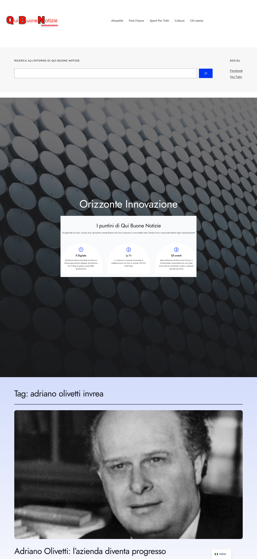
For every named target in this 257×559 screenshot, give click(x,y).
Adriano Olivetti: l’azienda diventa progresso (90, 551)
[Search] (206, 73)
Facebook (236, 70)
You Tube (236, 77)
